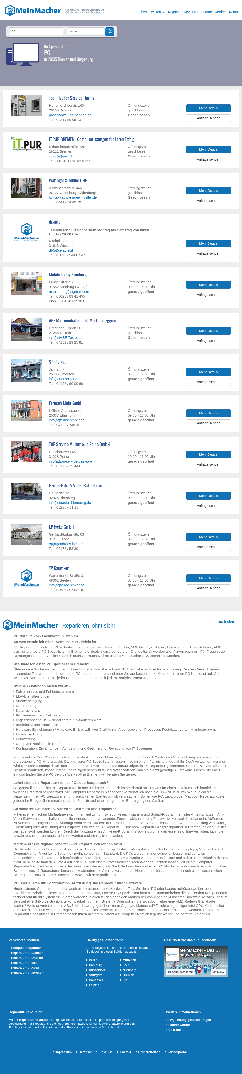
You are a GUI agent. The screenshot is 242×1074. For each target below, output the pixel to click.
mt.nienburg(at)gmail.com (69, 291)
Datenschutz (88, 1052)
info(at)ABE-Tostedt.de (67, 337)
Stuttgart (95, 975)
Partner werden (214, 12)
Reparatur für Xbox (25, 967)
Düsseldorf (97, 970)
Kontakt (234, 12)
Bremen (128, 975)
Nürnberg (130, 970)
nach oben (226, 621)
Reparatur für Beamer (27, 953)
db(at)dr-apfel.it (61, 250)
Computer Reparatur (26, 948)
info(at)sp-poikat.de (64, 379)
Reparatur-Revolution (183, 12)
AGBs (108, 1052)
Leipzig (94, 985)
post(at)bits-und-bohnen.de (70, 115)
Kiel (125, 980)
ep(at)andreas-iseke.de (67, 544)
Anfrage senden (208, 118)
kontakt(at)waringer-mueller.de (73, 197)
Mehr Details (208, 108)
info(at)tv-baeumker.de (66, 585)
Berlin (93, 960)
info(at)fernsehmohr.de (67, 420)
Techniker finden (109, 31)
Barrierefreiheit (149, 1052)
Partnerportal (177, 1052)
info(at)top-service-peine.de (70, 461)
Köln (126, 965)
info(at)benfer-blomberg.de (70, 502)
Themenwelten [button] (150, 12)
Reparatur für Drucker (27, 957)
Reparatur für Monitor (27, 972)
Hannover (96, 980)
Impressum (63, 1052)
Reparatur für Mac (24, 962)
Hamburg (95, 965)
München (129, 960)
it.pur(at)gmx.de (61, 156)
